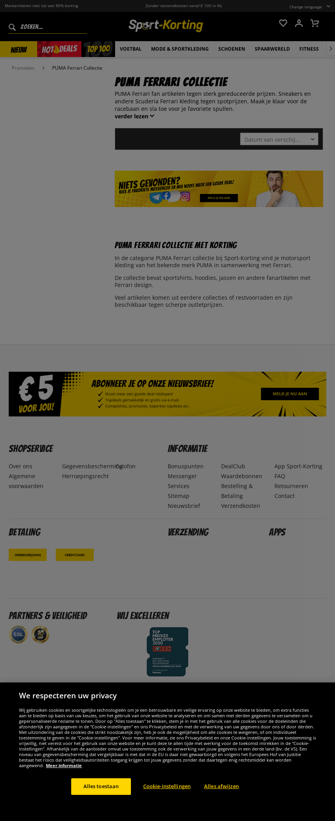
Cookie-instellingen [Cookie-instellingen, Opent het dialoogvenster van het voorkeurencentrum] (167, 786)
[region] (167, 751)
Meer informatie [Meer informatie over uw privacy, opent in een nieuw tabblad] (64, 765)
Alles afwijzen (221, 786)
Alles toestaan (101, 786)
